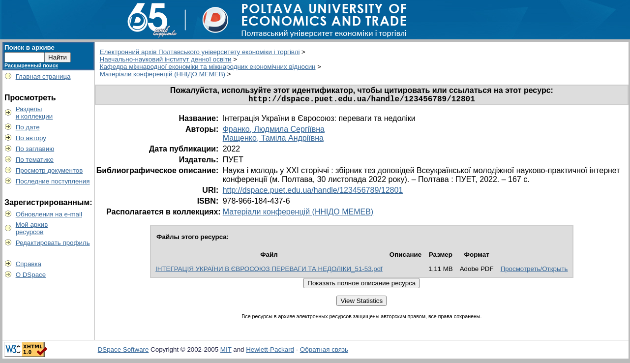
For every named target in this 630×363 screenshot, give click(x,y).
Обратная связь (324, 351)
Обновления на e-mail (49, 214)
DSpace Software (123, 351)
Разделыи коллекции (34, 112)
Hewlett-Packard (270, 351)
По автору (31, 138)
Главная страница (43, 76)
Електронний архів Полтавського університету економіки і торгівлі (200, 52)
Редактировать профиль (53, 242)
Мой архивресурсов (32, 228)
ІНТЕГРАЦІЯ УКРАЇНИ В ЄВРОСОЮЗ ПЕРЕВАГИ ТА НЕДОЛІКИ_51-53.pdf (269, 270)
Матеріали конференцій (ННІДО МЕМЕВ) (162, 74)
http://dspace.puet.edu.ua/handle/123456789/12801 (313, 192)
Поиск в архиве (29, 47)
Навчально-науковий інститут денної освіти (166, 59)
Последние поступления (53, 181)
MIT (226, 351)
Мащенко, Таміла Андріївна (273, 140)
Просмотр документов (49, 170)
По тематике (35, 159)
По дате (28, 127)
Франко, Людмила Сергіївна (274, 131)
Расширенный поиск (31, 65)
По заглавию (35, 148)
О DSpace (31, 274)
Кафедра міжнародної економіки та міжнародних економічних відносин (208, 66)
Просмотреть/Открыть (534, 270)
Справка (28, 264)
